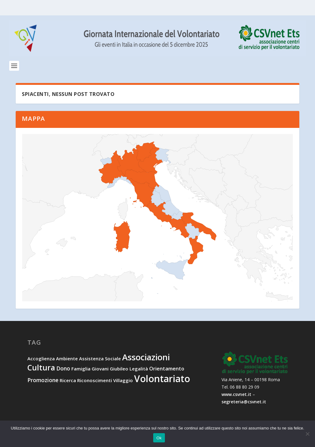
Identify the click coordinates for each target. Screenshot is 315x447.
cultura (41, 368)
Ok (158, 438)
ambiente (67, 359)
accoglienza (41, 359)
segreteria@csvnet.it (243, 402)
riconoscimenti (94, 381)
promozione (42, 380)
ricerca (68, 381)
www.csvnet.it (236, 395)
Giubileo (119, 369)
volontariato (162, 379)
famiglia (80, 369)
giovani (100, 369)
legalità (139, 369)
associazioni (146, 357)
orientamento (166, 369)
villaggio (123, 381)
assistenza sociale (100, 359)
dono (63, 368)
